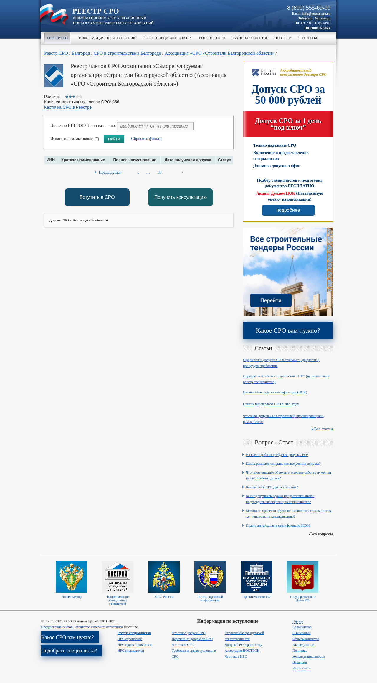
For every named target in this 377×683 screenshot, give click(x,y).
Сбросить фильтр (146, 138)
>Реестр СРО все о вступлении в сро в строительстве (113, 17)
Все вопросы (321, 534)
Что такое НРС (236, 656)
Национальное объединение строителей (117, 600)
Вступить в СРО (97, 197)
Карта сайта (301, 668)
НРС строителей (130, 639)
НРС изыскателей (131, 651)
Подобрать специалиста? (69, 651)
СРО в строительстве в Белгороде (127, 53)
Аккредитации (303, 645)
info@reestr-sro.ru (316, 13)
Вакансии (299, 662)
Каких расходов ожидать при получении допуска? (283, 464)
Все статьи (323, 429)
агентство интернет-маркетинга (99, 627)
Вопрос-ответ (212, 38)
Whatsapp (322, 18)
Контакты (307, 38)
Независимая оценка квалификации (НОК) (275, 392)
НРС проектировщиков (135, 645)
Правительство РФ (256, 597)
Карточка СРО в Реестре (68, 107)
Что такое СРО (183, 645)
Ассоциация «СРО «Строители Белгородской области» (219, 53)
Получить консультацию (180, 197)
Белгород (81, 53)
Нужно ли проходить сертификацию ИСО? (278, 525)
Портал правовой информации (210, 598)
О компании (301, 633)
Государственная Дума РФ (302, 598)
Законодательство (250, 38)
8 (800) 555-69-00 (308, 7)
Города (297, 621)
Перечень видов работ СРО (192, 639)
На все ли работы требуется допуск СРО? (277, 455)
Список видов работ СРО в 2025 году (271, 404)
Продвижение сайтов (56, 627)
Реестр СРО (57, 38)
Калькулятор (301, 627)
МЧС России (164, 597)
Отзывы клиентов (305, 639)
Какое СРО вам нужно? (288, 330)
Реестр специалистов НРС (168, 38)
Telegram (305, 18)
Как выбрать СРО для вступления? (272, 487)
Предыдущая (110, 172)
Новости (283, 38)
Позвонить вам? (317, 28)
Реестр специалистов (134, 633)
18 (159, 172)
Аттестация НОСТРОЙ (242, 651)
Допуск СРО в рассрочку (243, 645)
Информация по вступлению (108, 38)
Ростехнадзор (71, 597)
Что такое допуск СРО (188, 633)
